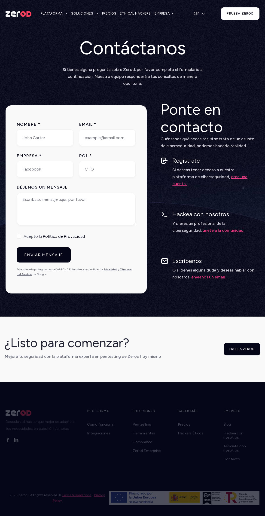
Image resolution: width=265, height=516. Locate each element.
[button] (54, 14)
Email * (87, 124)
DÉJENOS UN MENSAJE (42, 187)
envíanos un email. (208, 277)
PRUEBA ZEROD (242, 349)
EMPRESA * (29, 155)
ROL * (85, 155)
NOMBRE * (28, 124)
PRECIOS (109, 13)
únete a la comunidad (223, 230)
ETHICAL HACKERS (135, 13)
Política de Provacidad (64, 236)
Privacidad (110, 269)
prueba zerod (240, 13)
